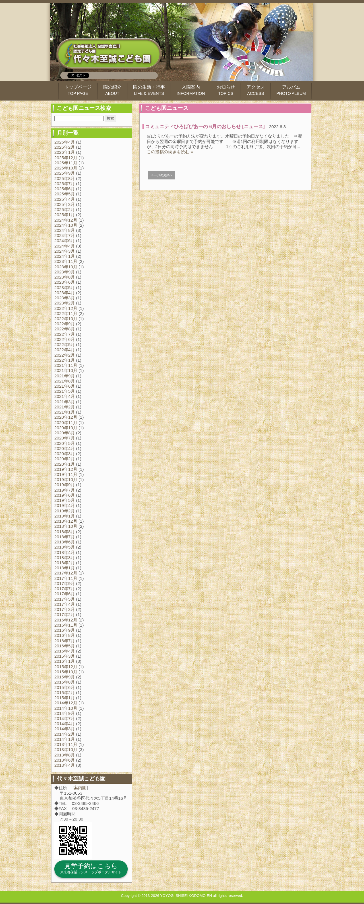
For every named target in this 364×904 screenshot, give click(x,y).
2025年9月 (64, 173)
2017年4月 (64, 604)
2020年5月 (64, 443)
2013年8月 (64, 754)
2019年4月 (64, 505)
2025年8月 (64, 178)
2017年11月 (65, 578)
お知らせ (226, 90)
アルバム (291, 90)
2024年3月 (64, 251)
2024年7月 (64, 235)
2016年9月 (64, 630)
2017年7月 (64, 588)
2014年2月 (64, 734)
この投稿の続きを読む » (170, 151)
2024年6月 (64, 240)
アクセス (256, 90)
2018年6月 (64, 541)
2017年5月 (64, 599)
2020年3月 (64, 453)
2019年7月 (64, 490)
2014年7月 (64, 718)
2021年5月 (64, 391)
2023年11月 (65, 261)
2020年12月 (65, 417)
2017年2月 (64, 614)
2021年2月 (64, 406)
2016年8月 (64, 635)
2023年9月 (64, 271)
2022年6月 (64, 339)
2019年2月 (64, 510)
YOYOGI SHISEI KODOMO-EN (186, 895)
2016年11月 (65, 625)
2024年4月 (64, 246)
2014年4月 (64, 723)
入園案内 (191, 90)
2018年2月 (64, 562)
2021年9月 (64, 375)
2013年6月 (64, 760)
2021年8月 (64, 381)
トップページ (78, 90)
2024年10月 (65, 225)
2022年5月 (64, 344)
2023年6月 (64, 282)
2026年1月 (64, 152)
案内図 (80, 787)
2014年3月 (64, 728)
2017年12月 (65, 572)
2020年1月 (64, 464)
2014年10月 (65, 708)
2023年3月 (64, 297)
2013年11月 (65, 744)
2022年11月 (65, 313)
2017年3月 (64, 609)
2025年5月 (64, 193)
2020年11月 (65, 422)
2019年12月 (65, 469)
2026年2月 (64, 147)
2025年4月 (64, 199)
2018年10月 (65, 526)
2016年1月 (64, 661)
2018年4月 (64, 552)
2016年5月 (64, 645)
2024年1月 (64, 256)
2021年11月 (65, 365)
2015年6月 (64, 687)
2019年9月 (64, 484)
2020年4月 (64, 448)
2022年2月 (64, 355)
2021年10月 (65, 370)
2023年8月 (64, 277)
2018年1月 (64, 567)
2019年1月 (64, 516)
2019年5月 (64, 500)
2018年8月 (64, 531)
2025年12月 (65, 157)
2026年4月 (64, 142)
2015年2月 (64, 692)
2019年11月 (65, 474)
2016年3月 (64, 656)
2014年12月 (65, 702)
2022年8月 (64, 328)
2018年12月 (65, 521)
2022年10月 (65, 318)
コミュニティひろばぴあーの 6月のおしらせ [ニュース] (205, 126)
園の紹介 (112, 90)
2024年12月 (65, 220)
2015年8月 (64, 682)
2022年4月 (64, 349)
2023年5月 (64, 287)
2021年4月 (64, 396)
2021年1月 (64, 412)
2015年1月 (64, 697)
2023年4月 (64, 292)
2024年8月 (64, 230)
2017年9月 (64, 583)
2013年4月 (64, 765)
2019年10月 (65, 479)
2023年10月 (65, 266)
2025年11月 (65, 162)
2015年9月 (64, 676)
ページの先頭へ (162, 175)
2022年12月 (65, 308)
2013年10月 (65, 749)
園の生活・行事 (149, 90)
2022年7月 (64, 334)
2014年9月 (64, 713)
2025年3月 (64, 204)
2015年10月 (65, 671)
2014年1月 (64, 739)
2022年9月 (64, 323)
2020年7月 (64, 437)
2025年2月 (64, 209)
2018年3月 (64, 557)
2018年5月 (64, 547)
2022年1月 (64, 360)
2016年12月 (65, 619)
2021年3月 (64, 401)
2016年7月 (64, 640)
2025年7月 (64, 183)
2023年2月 (64, 302)
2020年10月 (65, 427)
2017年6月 (64, 593)
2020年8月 (64, 432)
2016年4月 (64, 651)
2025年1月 (64, 214)
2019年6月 (64, 495)
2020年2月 (64, 458)
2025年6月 (64, 188)
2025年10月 (65, 167)
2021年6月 (64, 386)
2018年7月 (64, 536)
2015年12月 (65, 666)
